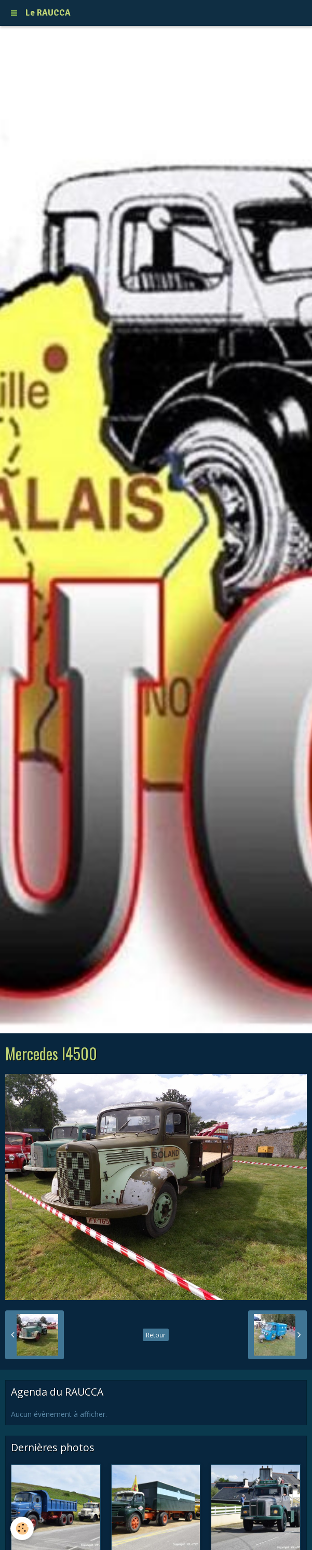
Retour (156, 1335)
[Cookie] (22, 1528)
